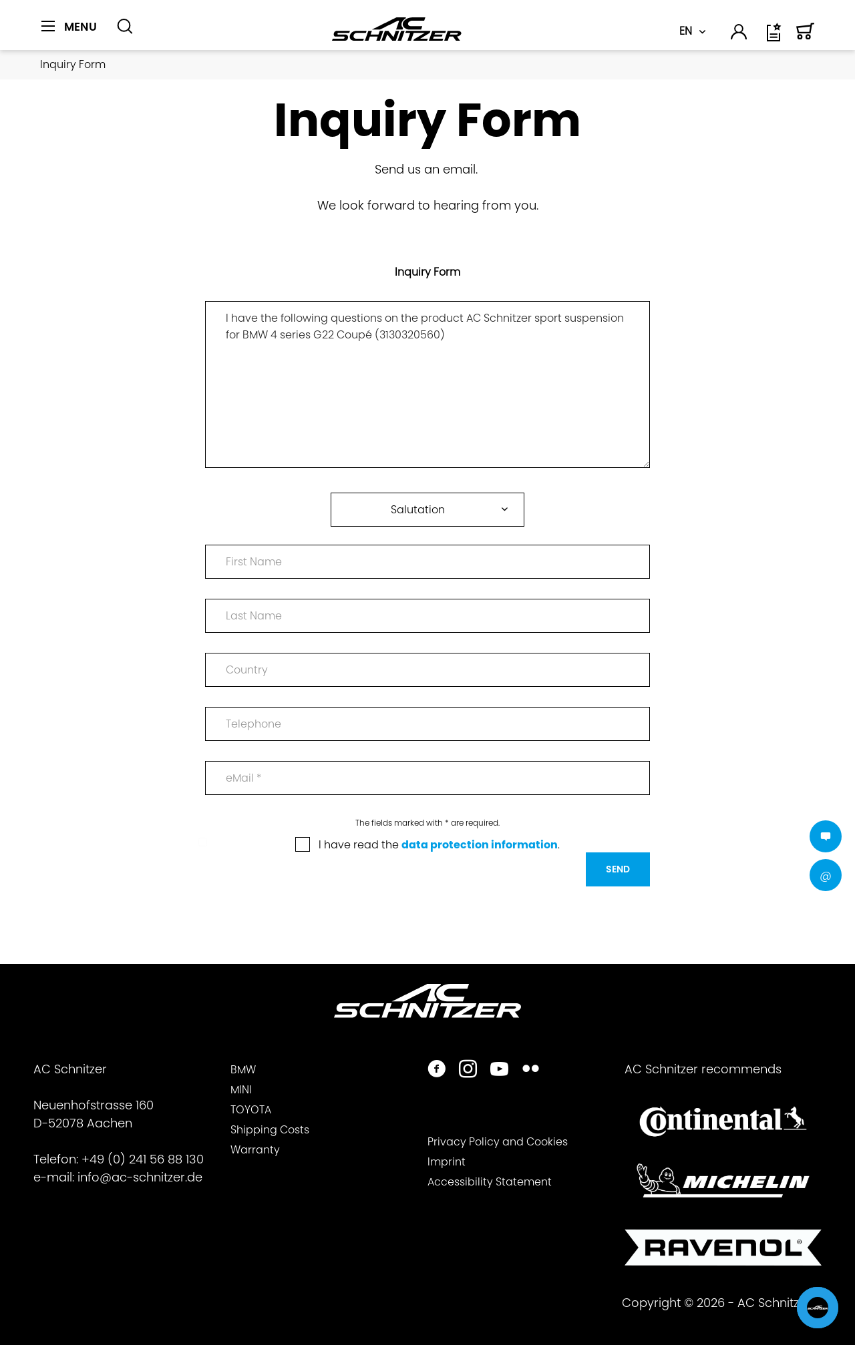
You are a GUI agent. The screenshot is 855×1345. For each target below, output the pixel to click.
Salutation (418, 509)
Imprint (447, 1161)
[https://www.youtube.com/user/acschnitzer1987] (499, 1070)
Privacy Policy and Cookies (498, 1141)
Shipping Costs (269, 1129)
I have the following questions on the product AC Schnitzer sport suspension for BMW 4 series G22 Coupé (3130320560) (427, 384)
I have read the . (439, 844)
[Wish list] (775, 37)
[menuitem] (73, 34)
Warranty (255, 1149)
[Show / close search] (125, 26)
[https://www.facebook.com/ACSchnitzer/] (437, 1070)
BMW (243, 1069)
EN (685, 31)
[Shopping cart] (805, 37)
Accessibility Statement (490, 1181)
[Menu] (69, 26)
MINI (241, 1089)
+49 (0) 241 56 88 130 (142, 1159)
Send (618, 869)
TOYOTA (250, 1109)
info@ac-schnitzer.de (139, 1177)
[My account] (739, 34)
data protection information (479, 844)
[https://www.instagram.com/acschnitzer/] (468, 1070)
